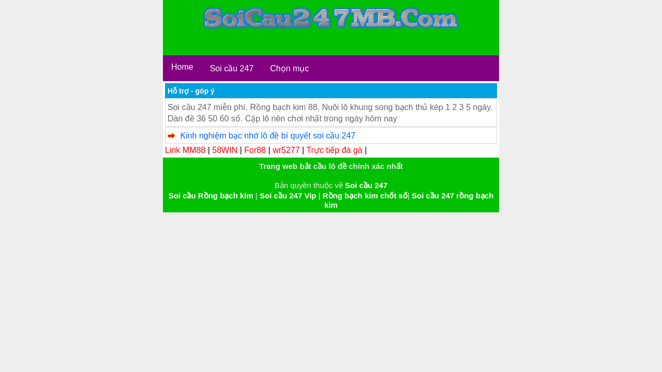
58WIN (224, 150)
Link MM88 (185, 150)
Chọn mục (289, 68)
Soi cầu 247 (232, 68)
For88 (255, 150)
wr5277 (286, 150)
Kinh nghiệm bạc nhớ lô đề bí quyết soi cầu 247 (267, 135)
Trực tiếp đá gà (334, 150)
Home (182, 67)
